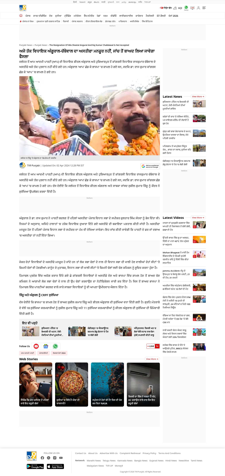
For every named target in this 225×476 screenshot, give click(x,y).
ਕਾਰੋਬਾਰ (139, 15)
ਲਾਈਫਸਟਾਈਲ (126, 15)
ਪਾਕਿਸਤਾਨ (123, 21)
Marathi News (94, 460)
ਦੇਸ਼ (50, 15)
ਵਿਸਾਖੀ (66, 21)
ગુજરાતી (111, 2)
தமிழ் (124, 2)
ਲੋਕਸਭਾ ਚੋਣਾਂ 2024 (59, 353)
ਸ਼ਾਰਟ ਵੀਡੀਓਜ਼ (39, 15)
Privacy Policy (149, 453)
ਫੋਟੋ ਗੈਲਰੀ (161, 15)
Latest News (172, 96)
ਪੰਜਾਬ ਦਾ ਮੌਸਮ (28, 21)
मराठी (103, 2)
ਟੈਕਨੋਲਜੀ (150, 15)
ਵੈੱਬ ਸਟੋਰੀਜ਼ (89, 15)
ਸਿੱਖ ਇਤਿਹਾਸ (147, 21)
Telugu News (109, 460)
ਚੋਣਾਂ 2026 (173, 15)
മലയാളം (132, 2)
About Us (93, 453)
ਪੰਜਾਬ (27, 15)
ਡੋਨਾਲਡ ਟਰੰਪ (110, 21)
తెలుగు (96, 2)
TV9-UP (147, 2)
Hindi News (171, 460)
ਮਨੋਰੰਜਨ (77, 15)
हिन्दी (75, 2)
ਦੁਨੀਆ (58, 15)
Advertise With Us (109, 453)
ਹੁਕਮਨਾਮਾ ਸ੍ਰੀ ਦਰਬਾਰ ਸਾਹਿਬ (48, 21)
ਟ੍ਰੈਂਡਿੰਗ (67, 15)
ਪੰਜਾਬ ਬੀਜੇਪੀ (43, 353)
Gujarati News (156, 460)
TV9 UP (109, 465)
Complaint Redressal (130, 453)
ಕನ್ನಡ (90, 2)
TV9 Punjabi (33, 165)
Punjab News (41, 45)
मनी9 (140, 2)
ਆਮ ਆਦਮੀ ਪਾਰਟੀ (27, 353)
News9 (82, 2)
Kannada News (124, 460)
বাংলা (117, 2)
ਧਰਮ (105, 15)
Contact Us (80, 453)
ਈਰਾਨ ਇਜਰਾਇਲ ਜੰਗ (94, 21)
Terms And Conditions (169, 453)
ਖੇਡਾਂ (98, 15)
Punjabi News (25, 45)
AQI (180, 8)
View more (198, 96)
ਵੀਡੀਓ (114, 15)
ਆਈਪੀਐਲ (134, 21)
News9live (184, 460)
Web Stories (28, 359)
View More (152, 359)
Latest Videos (173, 217)
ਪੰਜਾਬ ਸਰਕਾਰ (77, 21)
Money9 (119, 465)
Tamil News (196, 460)
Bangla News (140, 460)
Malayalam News (95, 465)
